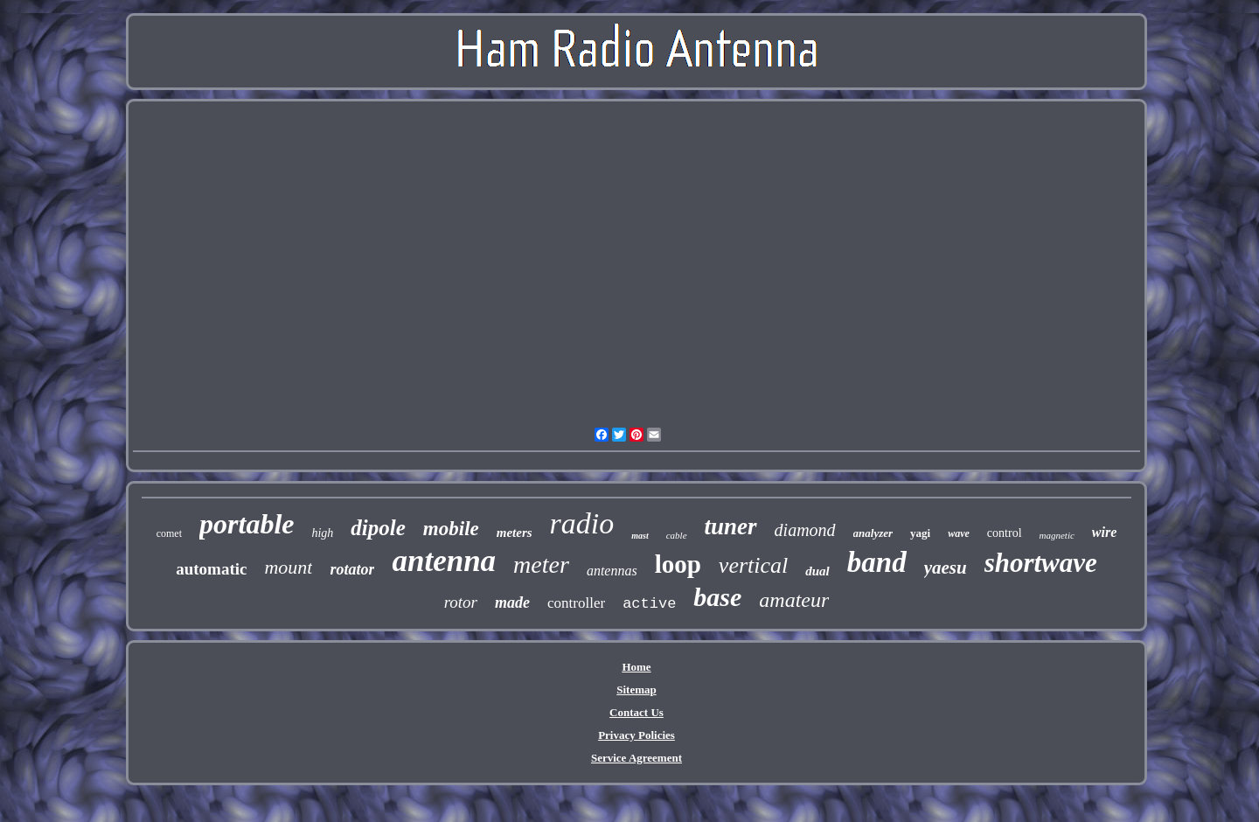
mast (639, 535)
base (717, 596)
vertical (753, 565)
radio (582, 523)
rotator (352, 569)
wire (1104, 532)
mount (288, 567)
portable (246, 524)
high (322, 533)
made (512, 602)
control (1004, 533)
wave (959, 533)
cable (676, 535)
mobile (451, 529)
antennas (612, 570)
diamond (805, 530)
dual (817, 571)
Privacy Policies (636, 735)
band (877, 562)
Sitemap (636, 689)
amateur (794, 600)
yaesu (945, 567)
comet (169, 533)
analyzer (873, 533)
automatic (211, 569)
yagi (920, 533)
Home (636, 666)
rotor (460, 602)
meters (514, 533)
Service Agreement (636, 757)
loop (678, 564)
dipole (378, 528)
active (649, 604)
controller (576, 603)
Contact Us (636, 712)
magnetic (1057, 535)
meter (541, 564)
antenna (444, 561)
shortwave (1040, 562)
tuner (731, 526)
